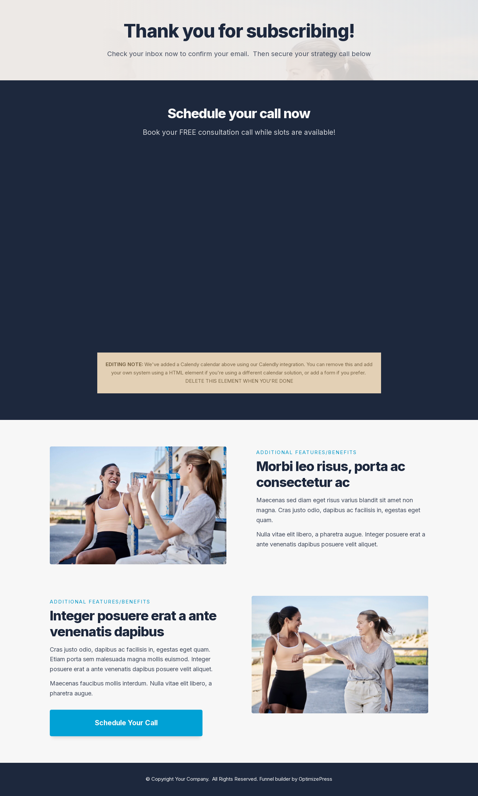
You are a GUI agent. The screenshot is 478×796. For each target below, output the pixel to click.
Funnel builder (274, 779)
